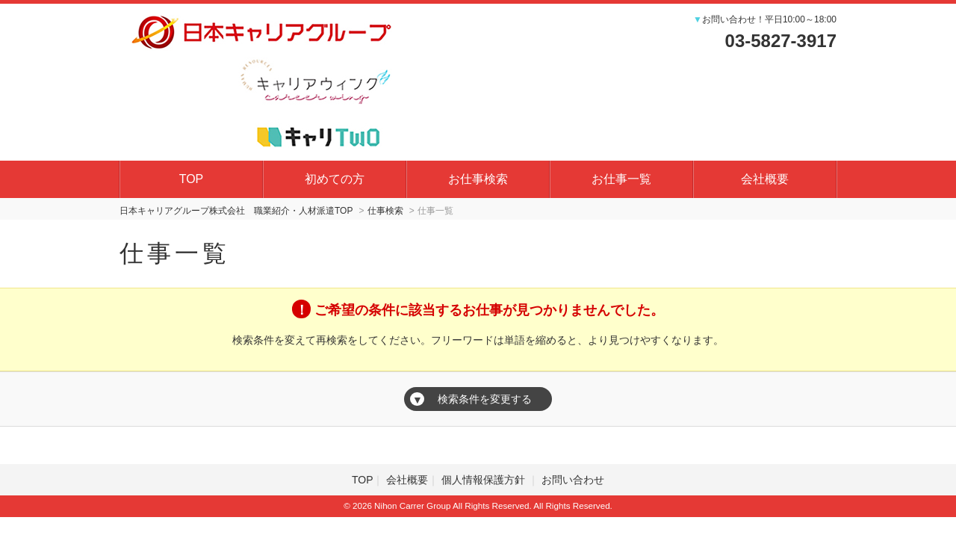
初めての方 (334, 179)
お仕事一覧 (621, 179)
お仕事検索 (478, 179)
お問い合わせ (572, 480)
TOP (191, 179)
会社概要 (765, 179)
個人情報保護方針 (484, 480)
